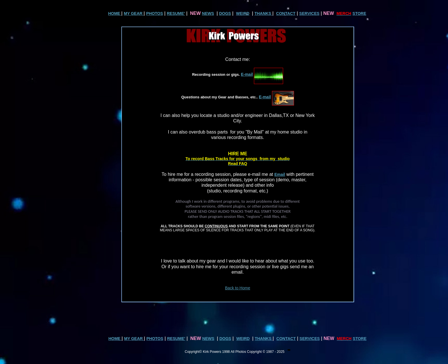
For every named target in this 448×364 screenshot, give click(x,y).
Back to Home (237, 288)
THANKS (263, 13)
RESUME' (176, 13)
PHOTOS (154, 13)
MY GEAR (134, 13)
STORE (359, 13)
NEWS (208, 13)
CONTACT (285, 13)
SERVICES (309, 13)
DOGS (225, 13)
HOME (114, 13)
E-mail (247, 74)
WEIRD (242, 13)
